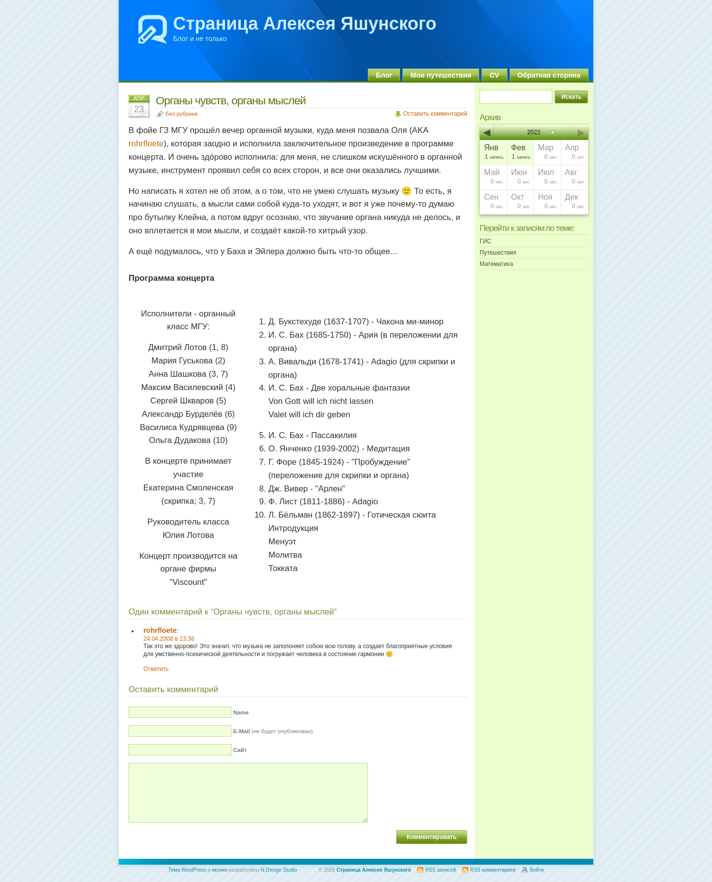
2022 (534, 132)
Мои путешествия (440, 75)
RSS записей (440, 870)
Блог (384, 75)
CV (494, 75)
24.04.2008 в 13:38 (168, 638)
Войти (537, 870)
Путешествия (498, 252)
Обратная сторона (549, 75)
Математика (496, 264)
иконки (219, 870)
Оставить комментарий (435, 113)
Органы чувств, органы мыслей (231, 100)
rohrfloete (146, 143)
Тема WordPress (187, 870)
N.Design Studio (279, 870)
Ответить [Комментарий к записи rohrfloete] (156, 668)
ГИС (485, 241)
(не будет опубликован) (273, 731)
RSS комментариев (493, 870)
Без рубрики (182, 114)
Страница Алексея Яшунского (305, 23)
